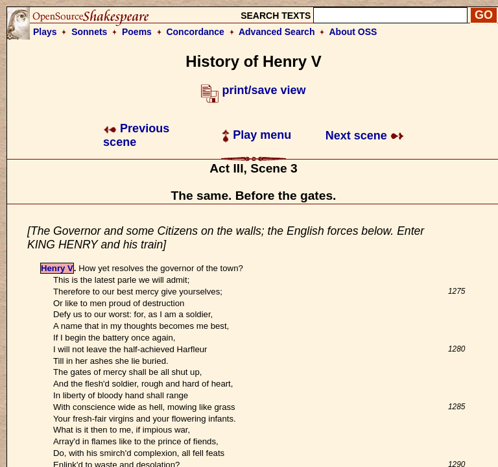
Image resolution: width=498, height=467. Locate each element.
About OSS (353, 32)
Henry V (57, 268)
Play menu (256, 134)
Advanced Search (277, 32)
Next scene (365, 135)
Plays (45, 32)
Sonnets (89, 32)
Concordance (195, 32)
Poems (137, 32)
